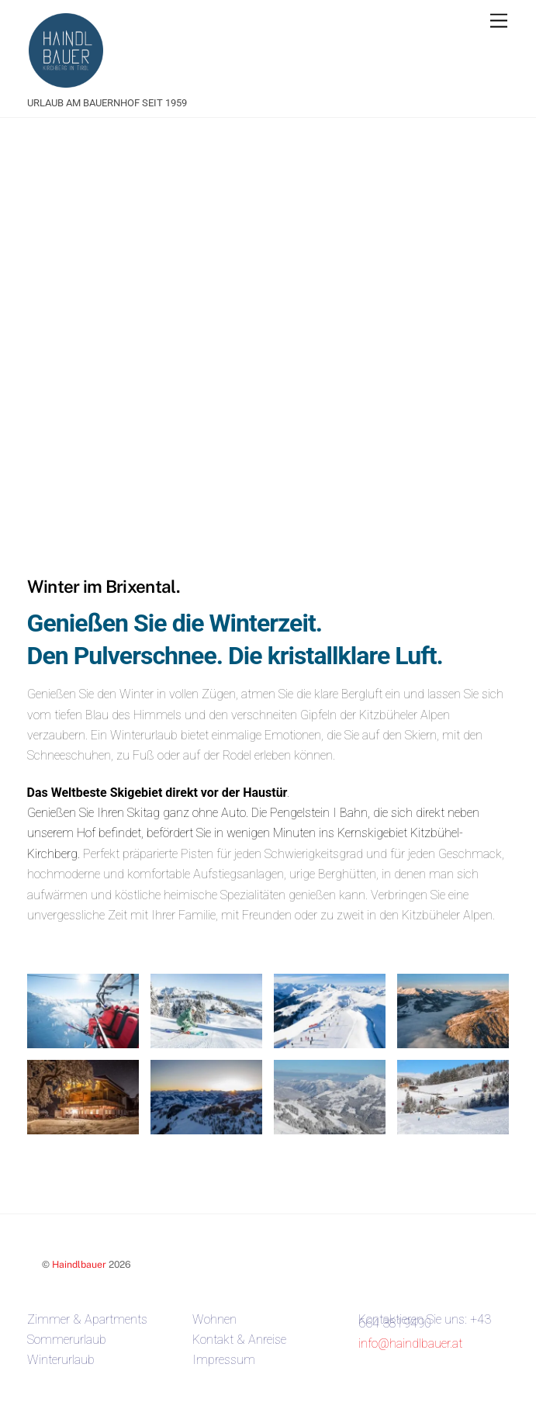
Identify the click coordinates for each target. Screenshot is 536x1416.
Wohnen (214, 1319)
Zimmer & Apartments (87, 1319)
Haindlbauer (79, 1264)
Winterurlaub (61, 1359)
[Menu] (498, 21)
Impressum (223, 1359)
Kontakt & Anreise (239, 1339)
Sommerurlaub (66, 1339)
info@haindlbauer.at (410, 1343)
